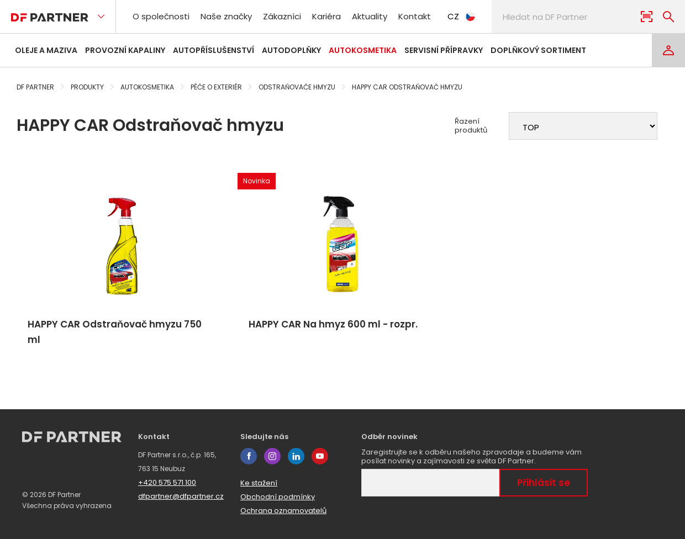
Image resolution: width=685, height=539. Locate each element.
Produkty (87, 87)
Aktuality (369, 16)
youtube (320, 456)
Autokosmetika (363, 50)
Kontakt (414, 16)
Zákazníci (282, 16)
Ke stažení (258, 483)
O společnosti (161, 16)
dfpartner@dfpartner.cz (181, 496)
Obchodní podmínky (277, 497)
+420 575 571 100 (167, 482)
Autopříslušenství (213, 50)
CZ (461, 16)
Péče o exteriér (216, 87)
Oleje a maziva (46, 50)
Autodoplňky (291, 50)
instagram (272, 456)
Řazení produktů (471, 126)
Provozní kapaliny (125, 50)
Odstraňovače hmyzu (297, 87)
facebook (248, 456)
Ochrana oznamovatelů (283, 510)
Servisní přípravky (443, 50)
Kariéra (326, 16)
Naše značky (226, 16)
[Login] (668, 50)
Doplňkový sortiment (538, 50)
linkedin (296, 456)
